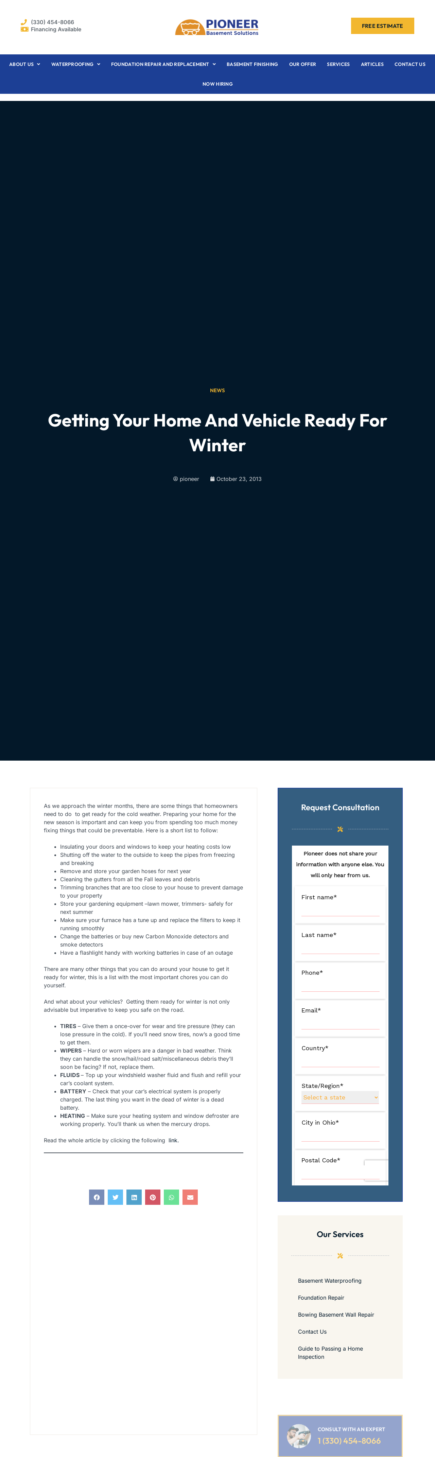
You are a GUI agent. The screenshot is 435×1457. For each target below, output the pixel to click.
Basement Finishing (252, 64)
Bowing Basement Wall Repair (336, 1314)
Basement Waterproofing (330, 1280)
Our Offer (302, 64)
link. (174, 1140)
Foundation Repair (321, 1297)
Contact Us (410, 64)
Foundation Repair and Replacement (163, 64)
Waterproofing (75, 64)
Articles (372, 64)
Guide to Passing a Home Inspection (330, 1352)
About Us (24, 64)
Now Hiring (218, 84)
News (217, 390)
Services (338, 64)
